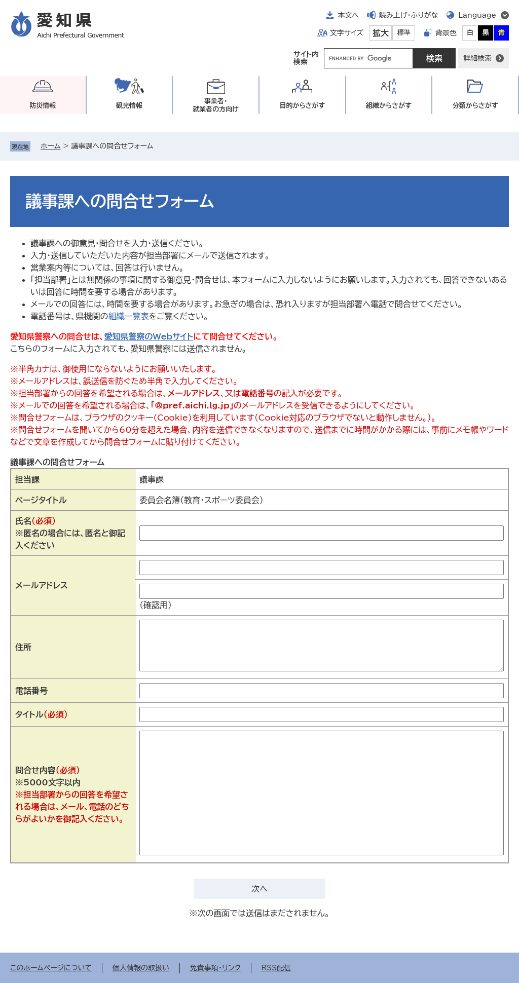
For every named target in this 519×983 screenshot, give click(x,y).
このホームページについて (51, 967)
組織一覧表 (128, 316)
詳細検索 (477, 58)
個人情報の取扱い (141, 967)
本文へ (348, 15)
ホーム (50, 145)
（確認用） (155, 605)
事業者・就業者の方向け (216, 105)
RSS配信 (276, 967)
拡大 (381, 33)
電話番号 (31, 691)
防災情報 (42, 105)
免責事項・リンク (215, 967)
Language (477, 15)
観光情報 (129, 105)
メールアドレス (41, 585)
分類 (475, 105)
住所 (23, 647)
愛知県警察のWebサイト (148, 336)
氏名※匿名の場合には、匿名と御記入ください (70, 533)
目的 (302, 105)
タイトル (41, 714)
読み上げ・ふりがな (408, 15)
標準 (404, 32)
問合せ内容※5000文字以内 (72, 794)
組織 (389, 105)
